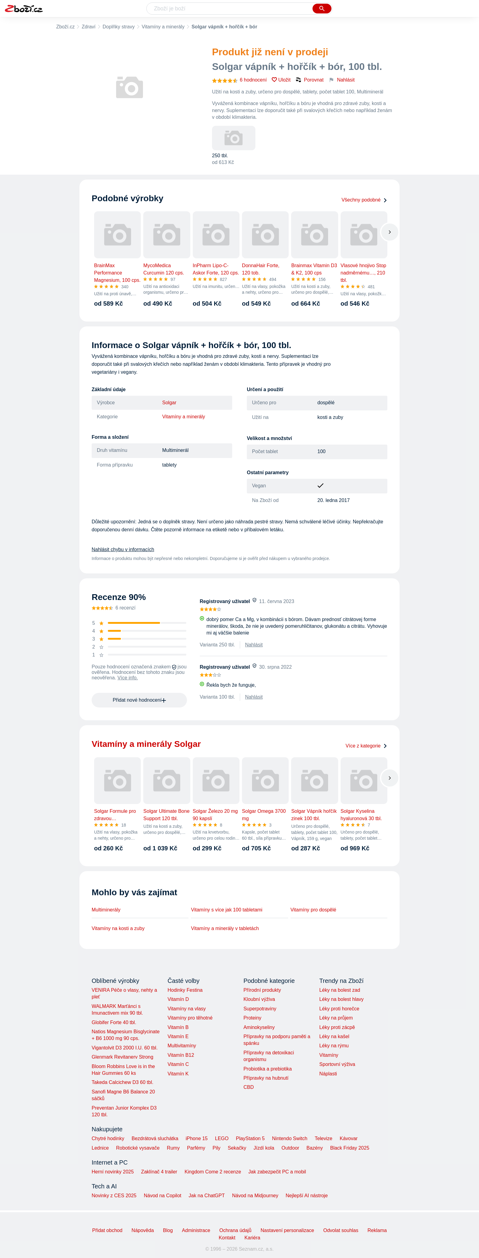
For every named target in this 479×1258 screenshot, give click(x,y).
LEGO (222, 1138)
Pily (217, 1148)
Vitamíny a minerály (163, 26)
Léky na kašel (334, 1036)
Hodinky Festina (185, 990)
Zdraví (88, 26)
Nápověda (143, 1230)
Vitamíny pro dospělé (313, 909)
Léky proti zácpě (337, 1027)
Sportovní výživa (337, 1064)
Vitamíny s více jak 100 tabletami (226, 909)
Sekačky (237, 1148)
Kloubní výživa (259, 999)
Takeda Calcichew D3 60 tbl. (122, 1082)
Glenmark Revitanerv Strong (122, 1057)
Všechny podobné (364, 199)
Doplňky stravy (119, 26)
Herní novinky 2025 (113, 1171)
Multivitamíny (181, 1045)
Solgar (169, 402)
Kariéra (252, 1237)
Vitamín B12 (180, 1055)
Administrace (196, 1230)
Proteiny (252, 1017)
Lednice (100, 1148)
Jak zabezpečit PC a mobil (277, 1171)
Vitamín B (177, 1027)
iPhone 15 (197, 1138)
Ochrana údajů (235, 1230)
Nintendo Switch (290, 1138)
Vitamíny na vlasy (186, 1008)
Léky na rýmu (334, 1045)
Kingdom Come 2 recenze (213, 1171)
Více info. (128, 677)
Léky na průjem (336, 1017)
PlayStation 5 (250, 1138)
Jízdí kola (264, 1148)
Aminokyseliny (259, 1027)
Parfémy (196, 1148)
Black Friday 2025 (349, 1148)
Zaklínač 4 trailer (159, 1171)
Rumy (173, 1148)
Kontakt (227, 1237)
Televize (323, 1138)
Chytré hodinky (108, 1138)
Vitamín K (177, 1073)
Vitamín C (178, 1064)
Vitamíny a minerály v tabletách (225, 928)
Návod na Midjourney (255, 1195)
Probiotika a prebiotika (267, 1068)
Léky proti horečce (339, 1008)
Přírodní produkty (262, 990)
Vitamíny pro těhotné (189, 1017)
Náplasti (328, 1073)
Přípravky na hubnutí (266, 1078)
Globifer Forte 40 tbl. (114, 1022)
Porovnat (309, 80)
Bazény (314, 1148)
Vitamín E (177, 1036)
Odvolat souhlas (340, 1230)
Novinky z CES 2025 (114, 1195)
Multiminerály (106, 909)
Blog (168, 1230)
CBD (248, 1087)
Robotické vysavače (137, 1148)
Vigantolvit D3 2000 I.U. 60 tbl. (125, 1047)
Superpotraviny (259, 1008)
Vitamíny (328, 1055)
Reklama (377, 1230)
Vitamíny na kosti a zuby (118, 928)
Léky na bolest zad (339, 990)
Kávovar (349, 1138)
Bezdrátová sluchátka (155, 1138)
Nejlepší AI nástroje (307, 1195)
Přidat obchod (107, 1230)
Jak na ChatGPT (206, 1195)
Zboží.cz (65, 26)
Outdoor (290, 1148)
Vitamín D (178, 999)
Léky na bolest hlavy (341, 999)
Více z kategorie (366, 745)
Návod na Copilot (162, 1195)
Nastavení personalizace (287, 1230)
